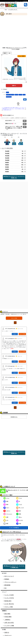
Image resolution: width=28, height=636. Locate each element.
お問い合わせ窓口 (9, 622)
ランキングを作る (9, 598)
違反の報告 (7, 613)
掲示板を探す (7, 601)
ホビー (6, 507)
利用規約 (6, 579)
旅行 (18, 510)
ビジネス (19, 520)
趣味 (18, 513)
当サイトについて (9, 576)
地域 (18, 523)
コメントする (14, 318)
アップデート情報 (9, 625)
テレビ (19, 504)
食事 (5, 517)
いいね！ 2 (14, 351)
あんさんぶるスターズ (10, 94)
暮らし (19, 517)
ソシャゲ (20, 94)
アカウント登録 (8, 606)
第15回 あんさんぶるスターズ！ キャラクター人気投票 (17, 491)
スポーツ (6, 510)
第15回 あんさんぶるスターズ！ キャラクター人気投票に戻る (14, 177)
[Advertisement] (14, 31)
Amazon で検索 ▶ (21, 56)
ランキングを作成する (14, 527)
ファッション (7, 513)
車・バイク (20, 507)
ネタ (5, 520)
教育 (5, 523)
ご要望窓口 (7, 619)
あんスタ (16, 94)
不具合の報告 (7, 616)
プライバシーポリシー (10, 582)
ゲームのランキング (12, 9)
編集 (25, 99)
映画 (5, 504)
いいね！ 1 (14, 334)
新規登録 (19, 539)
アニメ (24, 94)
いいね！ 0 (14, 361)
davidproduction (8, 96)
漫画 (5, 501)
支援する (6, 632)
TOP (6, 9)
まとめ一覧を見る (9, 603)
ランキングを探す (9, 595)
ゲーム (7, 92)
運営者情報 (7, 585)
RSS (5, 588)
